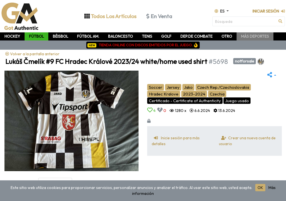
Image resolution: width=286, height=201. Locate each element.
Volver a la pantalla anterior (32, 53)
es (219, 11)
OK (260, 187)
